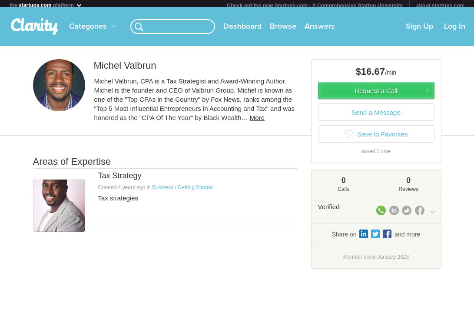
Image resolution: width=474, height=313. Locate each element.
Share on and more (376, 237)
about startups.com (440, 6)
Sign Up (419, 30)
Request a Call (376, 94)
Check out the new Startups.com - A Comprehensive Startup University (315, 6)
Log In (454, 30)
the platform (46, 5)
